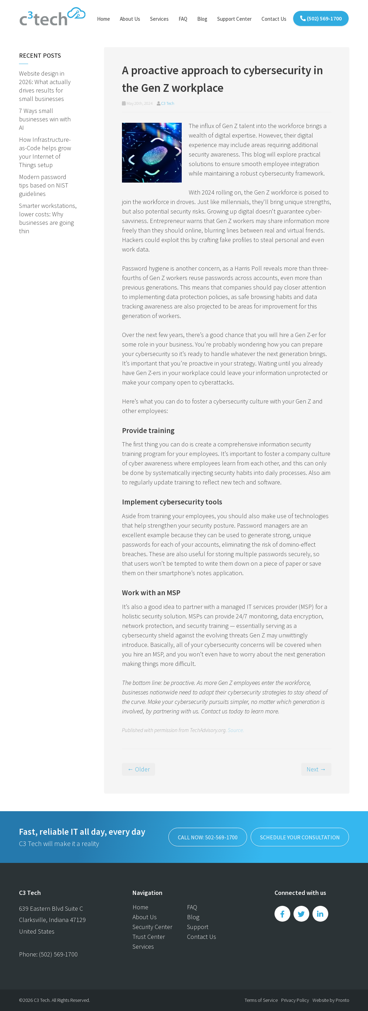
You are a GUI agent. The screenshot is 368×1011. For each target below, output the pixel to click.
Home (103, 18)
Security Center (152, 927)
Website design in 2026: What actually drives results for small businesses (45, 86)
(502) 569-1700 (321, 18)
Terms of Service (261, 1000)
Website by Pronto (330, 1000)
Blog (202, 18)
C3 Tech (167, 103)
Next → (316, 769)
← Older (138, 769)
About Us (130, 18)
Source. (236, 730)
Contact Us (274, 18)
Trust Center (149, 937)
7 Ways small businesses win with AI (45, 119)
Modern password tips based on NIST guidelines (43, 185)
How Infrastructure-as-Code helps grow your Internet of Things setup (45, 152)
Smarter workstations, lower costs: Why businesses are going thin (48, 218)
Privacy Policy (295, 1000)
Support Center (234, 18)
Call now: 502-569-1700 (207, 837)
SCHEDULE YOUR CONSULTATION (300, 837)
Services (159, 18)
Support (197, 927)
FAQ (183, 18)
